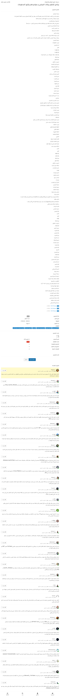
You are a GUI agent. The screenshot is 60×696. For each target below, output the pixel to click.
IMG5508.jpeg (53, 308)
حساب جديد (32, 359)
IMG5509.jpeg (53, 311)
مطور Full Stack (51, 457)
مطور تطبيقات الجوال (50, 446)
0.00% (28, 341)
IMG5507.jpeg (53, 306)
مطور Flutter (52, 576)
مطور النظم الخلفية (50, 403)
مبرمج (53, 608)
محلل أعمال (52, 533)
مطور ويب (52, 565)
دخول (26, 359)
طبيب (57, 337)
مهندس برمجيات (51, 371)
